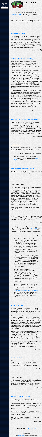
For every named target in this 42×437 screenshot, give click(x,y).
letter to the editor (31, 428)
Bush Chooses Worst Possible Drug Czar (22, 168)
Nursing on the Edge (17, 305)
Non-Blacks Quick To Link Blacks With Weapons (25, 119)
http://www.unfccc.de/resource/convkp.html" (26, 290)
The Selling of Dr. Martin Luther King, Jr (23, 58)
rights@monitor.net (21, 435)
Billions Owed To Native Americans (21, 396)
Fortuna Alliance (16, 145)
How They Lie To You (17, 358)
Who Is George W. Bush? (18, 33)
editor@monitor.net (16, 14)
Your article (34, 228)
